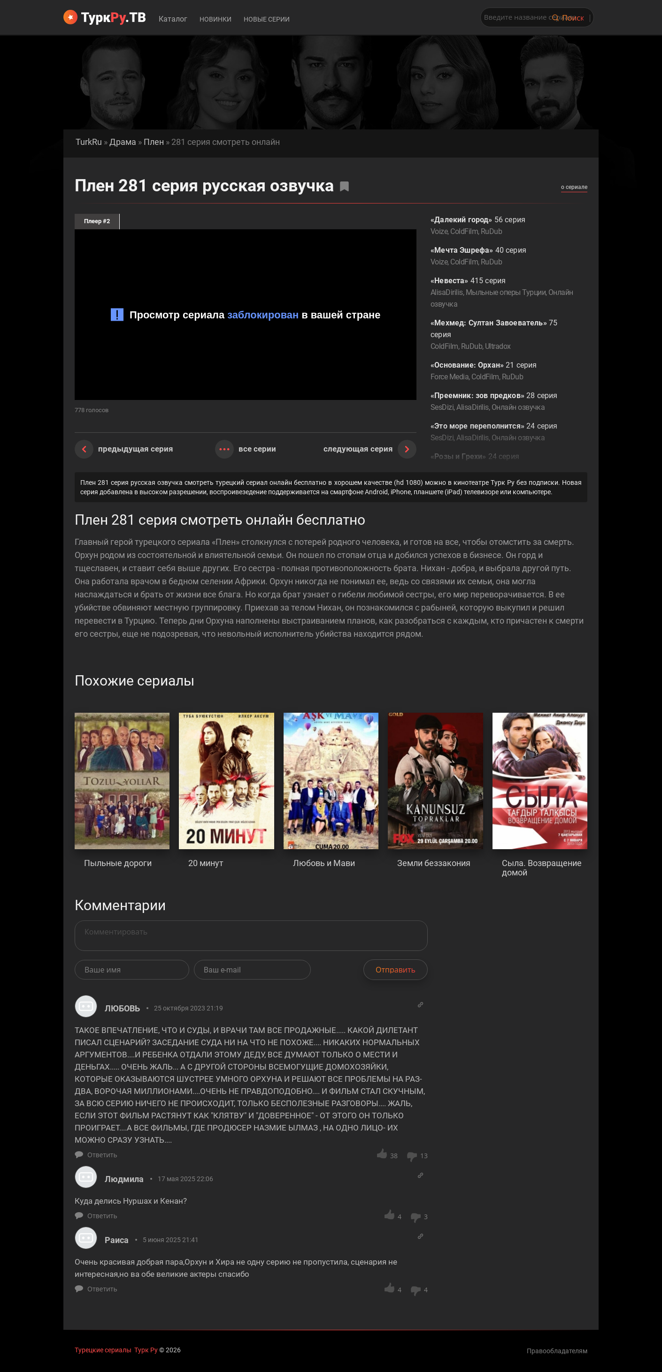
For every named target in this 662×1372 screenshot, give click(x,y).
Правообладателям (557, 1351)
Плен (154, 142)
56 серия (502, 226)
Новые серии (267, 19)
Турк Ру (146, 1350)
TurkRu (89, 142)
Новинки (215, 19)
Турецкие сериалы (103, 1350)
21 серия (502, 372)
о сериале (574, 187)
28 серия (502, 402)
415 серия (502, 293)
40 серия (502, 257)
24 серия (502, 433)
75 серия (502, 335)
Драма (122, 142)
